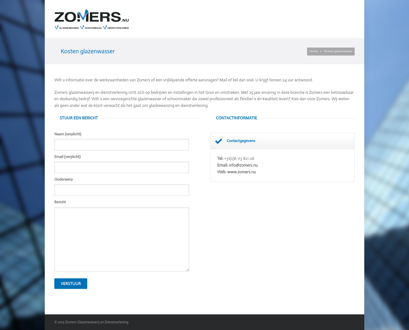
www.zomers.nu (242, 171)
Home (313, 51)
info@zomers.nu (243, 165)
